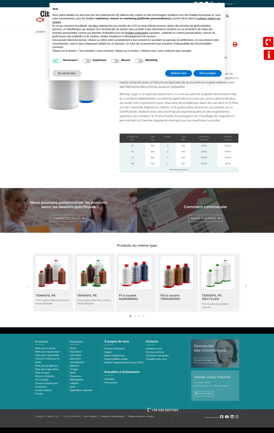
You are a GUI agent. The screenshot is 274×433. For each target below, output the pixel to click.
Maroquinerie (76, 379)
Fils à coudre (41, 379)
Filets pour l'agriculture (46, 369)
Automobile (75, 355)
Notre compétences (114, 355)
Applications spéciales (81, 390)
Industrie (74, 383)
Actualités (109, 379)
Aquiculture (75, 351)
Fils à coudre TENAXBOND (170, 297)
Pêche (73, 348)
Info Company (90, 416)
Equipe (108, 352)
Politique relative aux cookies (141, 416)
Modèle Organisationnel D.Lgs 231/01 (124, 362)
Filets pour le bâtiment (46, 365)
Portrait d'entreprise (114, 348)
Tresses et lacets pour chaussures (46, 385)
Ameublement (77, 362)
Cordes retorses (43, 390)
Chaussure (75, 376)
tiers (95, 25)
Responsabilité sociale (116, 359)
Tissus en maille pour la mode (47, 360)
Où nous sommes (155, 352)
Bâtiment (74, 365)
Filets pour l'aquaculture (47, 351)
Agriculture (75, 358)
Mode (73, 372)
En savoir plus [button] (67, 73)
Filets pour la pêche (45, 348)
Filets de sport (42, 372)
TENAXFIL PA (45, 295)
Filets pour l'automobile (47, 355)
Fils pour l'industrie (44, 376)
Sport (72, 386)
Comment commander (157, 355)
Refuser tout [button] (178, 73)
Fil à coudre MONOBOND (128, 297)
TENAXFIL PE (87, 295)
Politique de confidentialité (112, 416)
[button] (130, 316)
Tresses (39, 393)
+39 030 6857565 (162, 410)
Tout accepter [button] (207, 73)
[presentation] (28, 286)
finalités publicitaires (136, 32)
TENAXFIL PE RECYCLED (212, 297)
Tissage (74, 369)
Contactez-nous (154, 348)
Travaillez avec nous (156, 359)
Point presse (110, 382)
